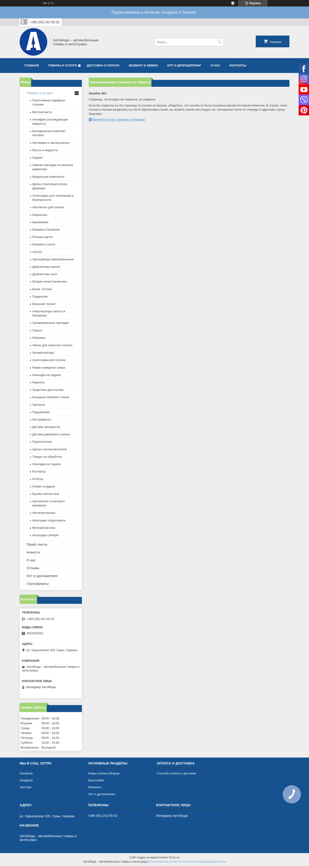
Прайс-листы (37, 544)
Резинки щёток (42, 237)
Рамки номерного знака (48, 367)
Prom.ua (174, 857)
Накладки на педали (46, 375)
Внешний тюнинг (44, 304)
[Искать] (220, 42)
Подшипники (41, 412)
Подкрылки (40, 296)
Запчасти (38, 404)
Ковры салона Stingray (103, 773)
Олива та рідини (43, 486)
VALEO (37, 252)
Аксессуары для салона (48, 360)
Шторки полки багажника (49, 281)
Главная (31, 65)
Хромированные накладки (50, 323)
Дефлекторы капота (46, 266)
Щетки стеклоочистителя (49, 449)
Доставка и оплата (103, 65)
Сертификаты (38, 584)
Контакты (237, 65)
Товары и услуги (62, 65)
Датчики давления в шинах (51, 434)
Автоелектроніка (43, 512)
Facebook (26, 773)
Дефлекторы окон (44, 274)
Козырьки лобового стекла (50, 397)
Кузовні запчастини (45, 494)
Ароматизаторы (43, 352)
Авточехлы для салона (48, 207)
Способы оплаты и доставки (176, 773)
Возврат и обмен (143, 65)
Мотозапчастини (43, 527)
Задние (37, 157)
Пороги (37, 330)
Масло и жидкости (45, 150)
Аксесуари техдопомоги (48, 520)
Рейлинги (38, 338)
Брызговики (96, 780)
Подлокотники (42, 441)
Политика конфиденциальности (205, 861)
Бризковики (40, 222)
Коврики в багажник (45, 229)
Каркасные (40, 214)
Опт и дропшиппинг (184, 65)
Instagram (26, 780)
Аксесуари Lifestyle (45, 535)
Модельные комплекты (48, 176)
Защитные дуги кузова (47, 389)
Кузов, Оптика (42, 289)
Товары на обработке (47, 456)
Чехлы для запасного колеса (52, 345)
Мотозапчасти (42, 112)
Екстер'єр (39, 471)
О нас (215, 65)
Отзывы (33, 568)
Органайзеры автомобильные (53, 259)
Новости (33, 552)
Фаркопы (38, 382)
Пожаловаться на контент (166, 861)
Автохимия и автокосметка (50, 142)
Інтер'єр (37, 479)
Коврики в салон (43, 244)
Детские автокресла (46, 427)
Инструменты (41, 419)
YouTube (25, 787)
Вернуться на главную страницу (119, 119)
